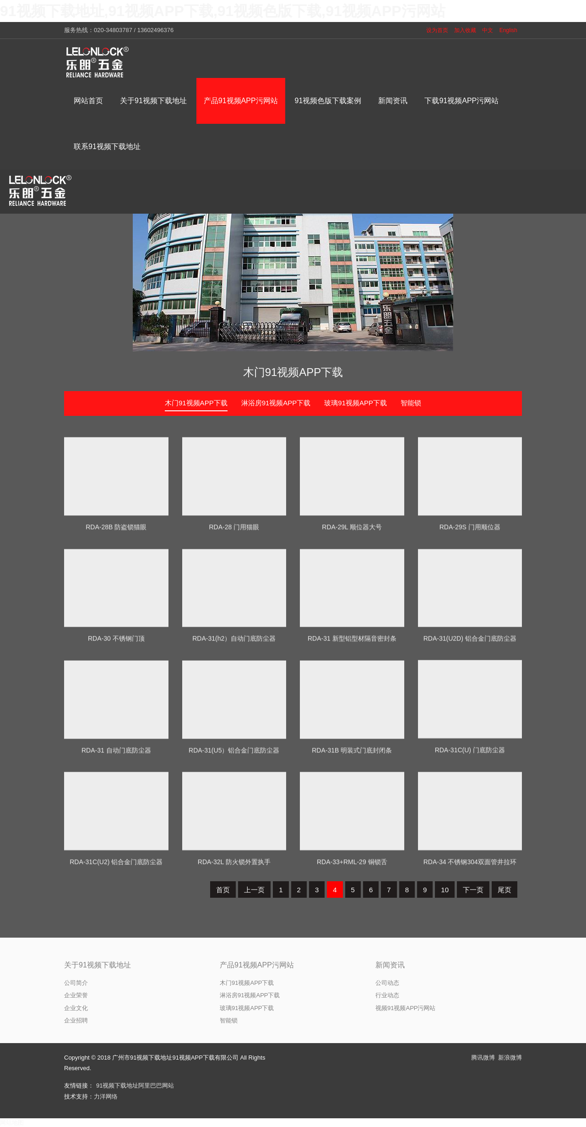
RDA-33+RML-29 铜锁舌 (352, 952)
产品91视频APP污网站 (257, 965)
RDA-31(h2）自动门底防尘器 (234, 731)
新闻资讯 (390, 965)
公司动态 (387, 982)
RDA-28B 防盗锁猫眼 (116, 619)
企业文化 (76, 1008)
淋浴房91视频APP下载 (276, 403)
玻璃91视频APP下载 (355, 403)
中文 (487, 30)
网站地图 (12, 1122)
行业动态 (387, 995)
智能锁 (411, 403)
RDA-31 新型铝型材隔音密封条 (352, 731)
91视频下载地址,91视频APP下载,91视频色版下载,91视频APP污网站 (222, 11)
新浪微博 (510, 1057)
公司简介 (76, 982)
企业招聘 (76, 1020)
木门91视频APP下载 (293, 372)
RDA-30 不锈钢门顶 (116, 731)
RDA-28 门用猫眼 (234, 619)
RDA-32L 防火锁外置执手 (234, 952)
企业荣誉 (76, 995)
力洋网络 (106, 1096)
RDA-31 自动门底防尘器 (116, 842)
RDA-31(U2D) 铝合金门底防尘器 (469, 731)
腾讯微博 (483, 1057)
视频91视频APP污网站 (405, 1008)
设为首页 (437, 30)
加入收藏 (465, 30)
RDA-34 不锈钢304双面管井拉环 (469, 952)
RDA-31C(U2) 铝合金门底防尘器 (116, 952)
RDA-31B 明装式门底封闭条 (352, 842)
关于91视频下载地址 (97, 965)
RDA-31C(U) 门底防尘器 (470, 840)
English (508, 30)
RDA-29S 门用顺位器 (470, 619)
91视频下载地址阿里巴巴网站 (135, 1085)
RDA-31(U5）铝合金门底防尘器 (234, 842)
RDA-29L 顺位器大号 (352, 619)
